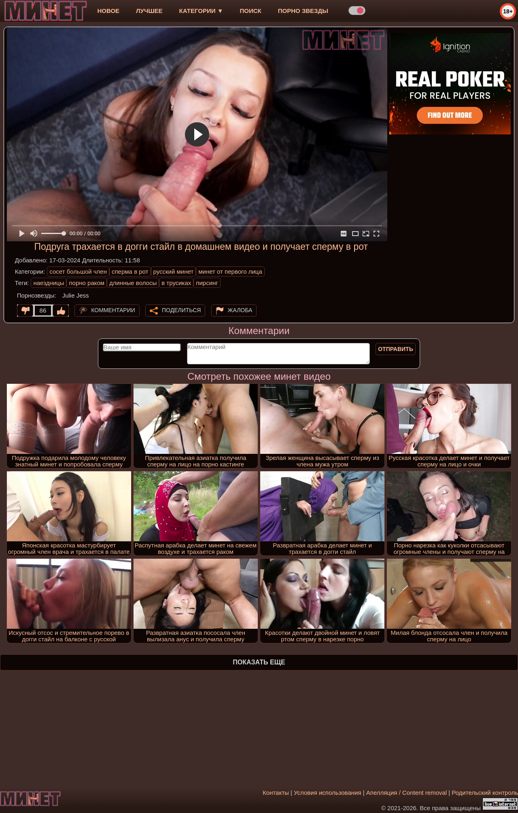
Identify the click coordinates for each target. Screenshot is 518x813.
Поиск (250, 10)
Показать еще (259, 662)
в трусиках (176, 282)
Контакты (276, 792)
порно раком (86, 282)
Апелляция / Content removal (406, 792)
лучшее (149, 10)
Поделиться (181, 310)
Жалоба (240, 310)
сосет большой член (78, 271)
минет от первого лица (230, 271)
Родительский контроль (485, 792)
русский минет (173, 271)
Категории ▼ (201, 10)
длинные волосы (133, 282)
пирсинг (207, 282)
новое (108, 10)
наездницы (48, 282)
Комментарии (113, 310)
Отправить (395, 349)
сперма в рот (130, 271)
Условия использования (327, 792)
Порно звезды (303, 10)
